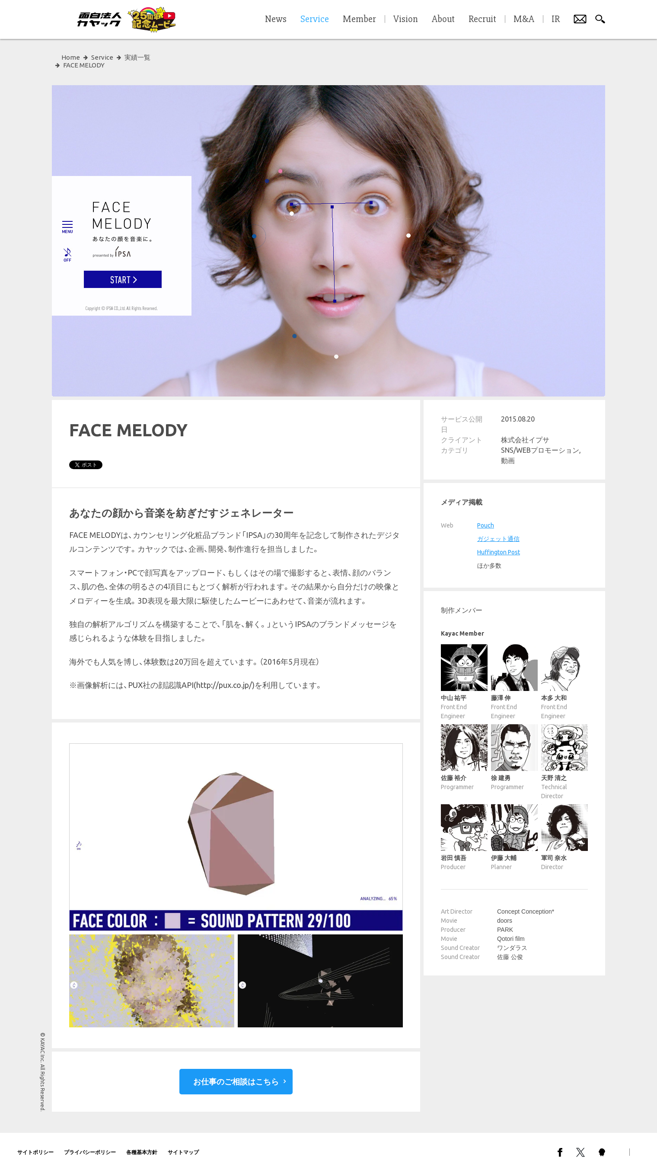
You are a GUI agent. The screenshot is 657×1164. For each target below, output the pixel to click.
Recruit (482, 19)
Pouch (485, 517)
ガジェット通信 (498, 531)
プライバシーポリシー (90, 1144)
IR (556, 19)
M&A (523, 19)
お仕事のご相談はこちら (236, 1073)
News (276, 19)
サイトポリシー (35, 1144)
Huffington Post (498, 544)
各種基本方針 (141, 1144)
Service (102, 57)
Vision (405, 19)
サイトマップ (183, 1144)
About (443, 19)
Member (359, 19)
